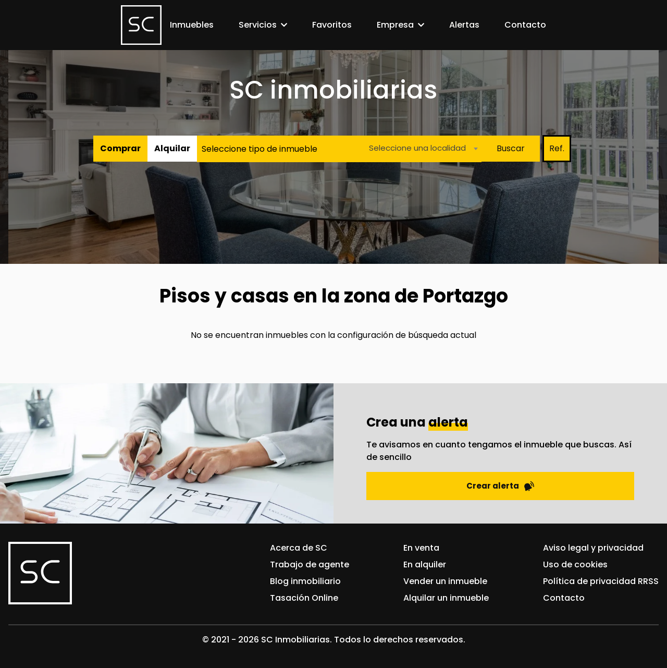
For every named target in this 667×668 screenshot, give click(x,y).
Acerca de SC (298, 548)
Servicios (258, 25)
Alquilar (172, 148)
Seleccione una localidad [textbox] (417, 147)
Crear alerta (500, 485)
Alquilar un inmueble (446, 598)
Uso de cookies (575, 564)
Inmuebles (192, 25)
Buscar (511, 148)
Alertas (464, 25)
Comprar (120, 148)
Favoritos (332, 25)
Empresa (395, 25)
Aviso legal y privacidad (593, 548)
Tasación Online (304, 598)
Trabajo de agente (309, 564)
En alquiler (424, 564)
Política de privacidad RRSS (601, 581)
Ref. (556, 148)
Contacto (525, 25)
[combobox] (420, 149)
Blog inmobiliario (305, 581)
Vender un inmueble (445, 581)
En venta (421, 548)
